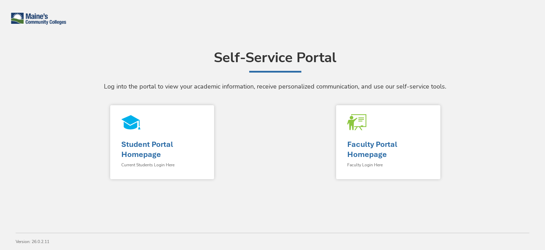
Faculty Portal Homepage (372, 149)
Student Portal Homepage (147, 149)
